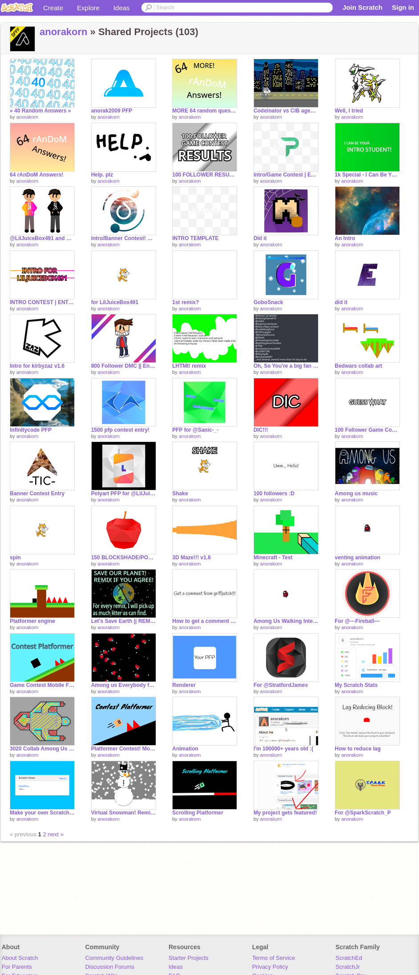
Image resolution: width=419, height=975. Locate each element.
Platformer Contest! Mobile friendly (123, 749)
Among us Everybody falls (123, 685)
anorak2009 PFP (112, 111)
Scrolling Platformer (197, 813)
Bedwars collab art (359, 366)
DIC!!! (261, 430)
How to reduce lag (358, 749)
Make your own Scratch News (42, 813)
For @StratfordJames (281, 685)
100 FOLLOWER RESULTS (204, 175)
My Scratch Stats (356, 685)
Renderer (184, 685)
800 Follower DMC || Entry (123, 366)
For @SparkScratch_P (363, 813)
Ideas (121, 8)
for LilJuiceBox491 (115, 302)
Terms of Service (273, 958)
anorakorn (64, 31)
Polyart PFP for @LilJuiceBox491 (123, 493)
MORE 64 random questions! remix (204, 111)
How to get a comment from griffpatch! (204, 621)
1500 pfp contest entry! (120, 430)
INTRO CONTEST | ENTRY (42, 302)
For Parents (17, 966)
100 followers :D (274, 493)
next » (55, 834)
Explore (88, 8)
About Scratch (20, 958)
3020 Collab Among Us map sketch (42, 749)
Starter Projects (189, 958)
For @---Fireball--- (357, 621)
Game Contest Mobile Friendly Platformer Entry (42, 685)
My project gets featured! (285, 813)
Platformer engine (32, 621)
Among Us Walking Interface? (286, 621)
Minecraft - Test (273, 557)
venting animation (358, 557)
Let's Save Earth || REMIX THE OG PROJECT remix (123, 621)
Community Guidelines (114, 958)
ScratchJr (347, 966)
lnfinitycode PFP (31, 430)
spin (15, 557)
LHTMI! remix (189, 366)
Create (53, 8)
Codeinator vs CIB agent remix (286, 111)
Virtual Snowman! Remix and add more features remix (123, 813)
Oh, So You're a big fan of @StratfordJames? (286, 366)
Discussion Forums (109, 966)
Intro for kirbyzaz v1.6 (37, 366)
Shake (180, 493)
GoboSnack (268, 302)
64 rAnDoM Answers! (36, 175)
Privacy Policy (270, 966)
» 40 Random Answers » (40, 111)
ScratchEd (348, 958)
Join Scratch (362, 7)
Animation (185, 749)
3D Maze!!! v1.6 (191, 557)
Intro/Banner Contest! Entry (123, 238)
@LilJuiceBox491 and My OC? (42, 238)
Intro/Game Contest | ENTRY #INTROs (286, 175)
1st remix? (185, 302)
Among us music (356, 493)
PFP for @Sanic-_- (195, 430)
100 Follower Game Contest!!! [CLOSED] (367, 430)
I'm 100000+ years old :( (283, 749)
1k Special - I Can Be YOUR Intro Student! (367, 175)
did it (341, 302)
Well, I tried (349, 111)
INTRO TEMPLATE (195, 238)
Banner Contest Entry (37, 493)
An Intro (345, 238)
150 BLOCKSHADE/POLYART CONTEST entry (123, 557)
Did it (260, 238)
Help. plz (102, 175)
